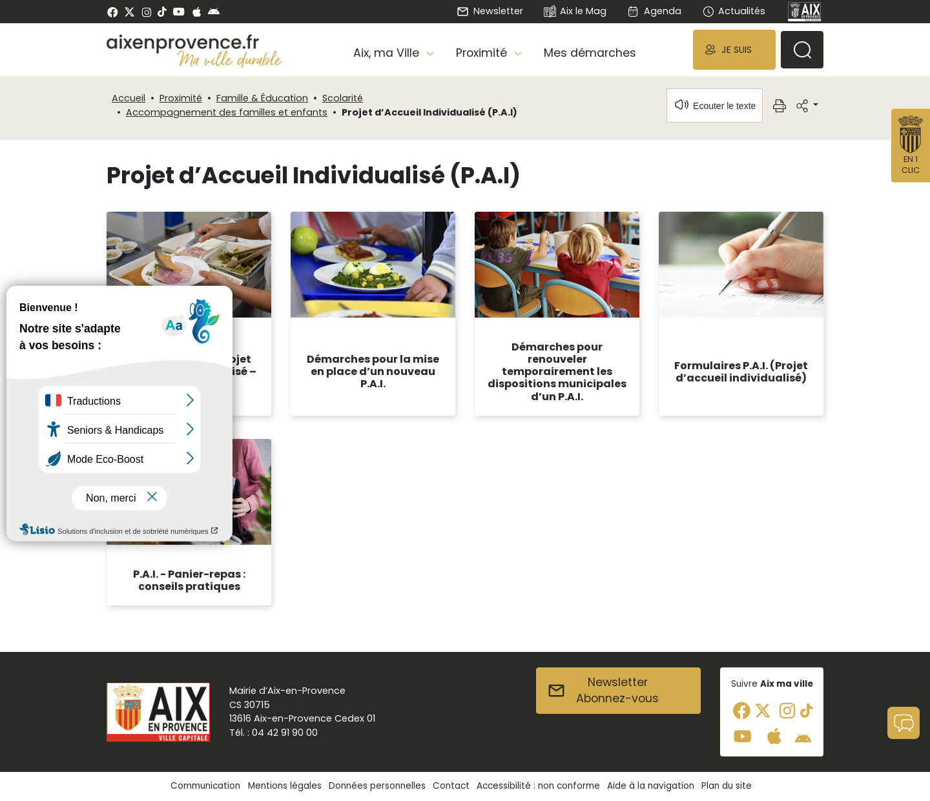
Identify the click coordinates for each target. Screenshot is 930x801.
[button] (734, 49)
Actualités (733, 11)
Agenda (654, 11)
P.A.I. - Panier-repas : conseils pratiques (189, 580)
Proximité (181, 98)
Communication (205, 786)
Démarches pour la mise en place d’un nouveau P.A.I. (373, 371)
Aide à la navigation (650, 786)
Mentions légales (285, 786)
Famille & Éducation (262, 98)
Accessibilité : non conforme (538, 786)
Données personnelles (377, 786)
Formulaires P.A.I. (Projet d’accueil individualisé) (741, 371)
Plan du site (726, 786)
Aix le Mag (575, 12)
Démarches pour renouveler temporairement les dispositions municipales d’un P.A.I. (557, 372)
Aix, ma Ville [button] (387, 53)
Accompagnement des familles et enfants (226, 112)
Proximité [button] (483, 53)
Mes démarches (590, 53)
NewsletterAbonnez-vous (603, 690)
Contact (451, 786)
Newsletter (489, 11)
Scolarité (342, 98)
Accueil (128, 98)
